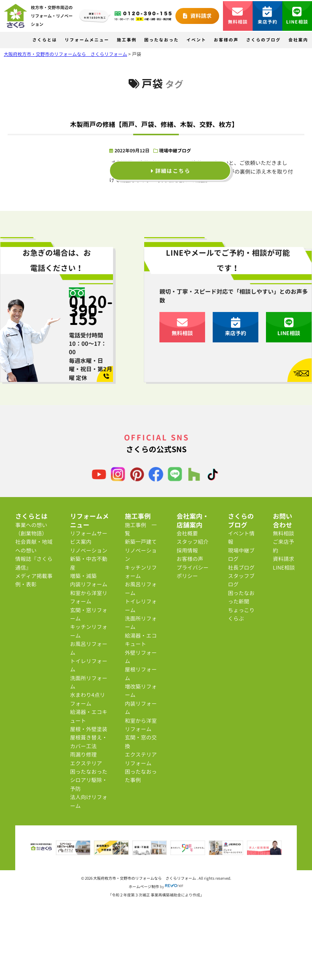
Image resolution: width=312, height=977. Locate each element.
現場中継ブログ (175, 150)
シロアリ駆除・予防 (88, 784)
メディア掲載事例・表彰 (34, 580)
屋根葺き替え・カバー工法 (88, 741)
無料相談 (238, 15)
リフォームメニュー (87, 40)
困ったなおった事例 (141, 776)
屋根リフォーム (141, 673)
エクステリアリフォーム (141, 758)
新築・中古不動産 (88, 563)
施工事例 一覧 (141, 529)
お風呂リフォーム (88, 648)
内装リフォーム (88, 584)
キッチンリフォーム (88, 631)
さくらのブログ (263, 40)
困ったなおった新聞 (241, 597)
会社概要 (187, 533)
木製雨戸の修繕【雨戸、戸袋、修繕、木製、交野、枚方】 (154, 124)
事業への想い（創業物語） (31, 529)
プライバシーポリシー (193, 572)
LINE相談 (297, 15)
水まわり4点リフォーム (87, 699)
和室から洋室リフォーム (88, 597)
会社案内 (298, 40)
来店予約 (268, 15)
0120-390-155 (91, 310)
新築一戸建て (141, 541)
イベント (196, 40)
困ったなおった (161, 40)
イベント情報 (241, 537)
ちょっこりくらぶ (241, 614)
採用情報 (187, 550)
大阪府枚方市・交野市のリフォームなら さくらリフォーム (145, 878)
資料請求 (197, 15)
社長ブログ (241, 567)
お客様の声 (226, 40)
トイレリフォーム (88, 665)
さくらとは (44, 40)
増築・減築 (83, 576)
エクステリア (86, 763)
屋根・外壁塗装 (88, 729)
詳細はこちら (170, 170)
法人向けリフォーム (88, 801)
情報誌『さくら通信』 (34, 563)
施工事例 (127, 40)
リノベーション (88, 550)
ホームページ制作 (144, 886)
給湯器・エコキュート (88, 716)
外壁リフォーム (141, 657)
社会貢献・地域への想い (34, 546)
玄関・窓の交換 (141, 741)
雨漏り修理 (83, 754)
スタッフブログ (241, 580)
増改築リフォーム (141, 690)
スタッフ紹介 (193, 541)
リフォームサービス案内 (88, 537)
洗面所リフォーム (88, 682)
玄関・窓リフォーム (88, 614)
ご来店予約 (283, 546)
